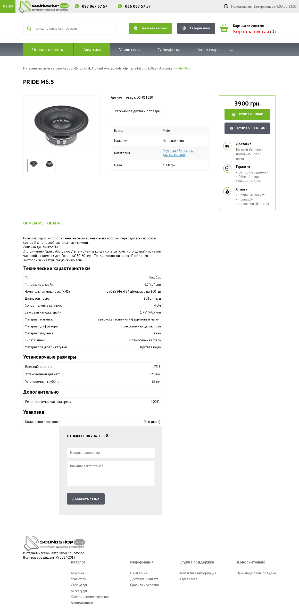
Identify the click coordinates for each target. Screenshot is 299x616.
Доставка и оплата (144, 579)
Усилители (129, 50)
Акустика (92, 50)
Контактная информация (197, 573)
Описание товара (41, 222)
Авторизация (196, 28)
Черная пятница (48, 50)
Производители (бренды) (256, 573)
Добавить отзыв (85, 499)
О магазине (138, 573)
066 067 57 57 (138, 6)
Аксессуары (208, 50)
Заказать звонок (150, 28)
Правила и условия (144, 585)
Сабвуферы (168, 50)
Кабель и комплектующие (90, 597)
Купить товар (247, 114)
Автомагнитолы (82, 603)
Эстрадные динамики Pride (179, 153)
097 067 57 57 (94, 6)
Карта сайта (188, 579)
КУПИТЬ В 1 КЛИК (247, 128)
